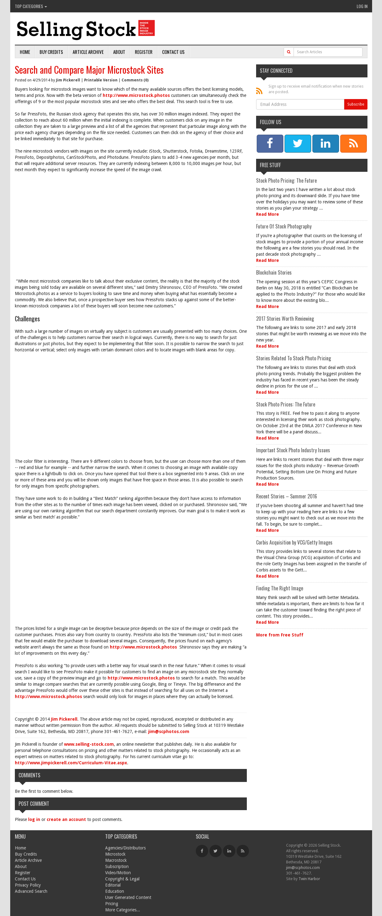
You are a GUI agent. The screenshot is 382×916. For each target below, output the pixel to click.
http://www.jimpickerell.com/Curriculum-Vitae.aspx (71, 762)
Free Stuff (270, 165)
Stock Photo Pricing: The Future (286, 180)
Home (25, 51)
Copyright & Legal (122, 878)
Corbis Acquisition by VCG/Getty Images (294, 542)
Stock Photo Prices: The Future (285, 404)
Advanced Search (31, 891)
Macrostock (116, 860)
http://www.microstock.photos (136, 95)
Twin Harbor (309, 878)
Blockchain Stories (274, 272)
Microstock (115, 854)
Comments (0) (135, 80)
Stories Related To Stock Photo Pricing (293, 358)
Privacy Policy (28, 885)
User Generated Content (128, 897)
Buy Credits (51, 51)
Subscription (117, 866)
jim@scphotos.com (168, 731)
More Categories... (122, 909)
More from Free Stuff (279, 634)
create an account (66, 819)
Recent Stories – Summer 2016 (286, 496)
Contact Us (173, 51)
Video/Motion (118, 872)
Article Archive (88, 51)
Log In (362, 6)
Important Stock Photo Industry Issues (293, 450)
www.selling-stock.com (89, 744)
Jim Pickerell (68, 80)
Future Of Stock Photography (283, 226)
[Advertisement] (131, 222)
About (119, 51)
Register (143, 51)
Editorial (113, 885)
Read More (267, 214)
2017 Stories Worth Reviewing (285, 318)
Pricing (111, 903)
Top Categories (31, 6)
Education (114, 891)
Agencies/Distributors (125, 847)
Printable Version (101, 80)
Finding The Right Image (279, 588)
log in (34, 819)
